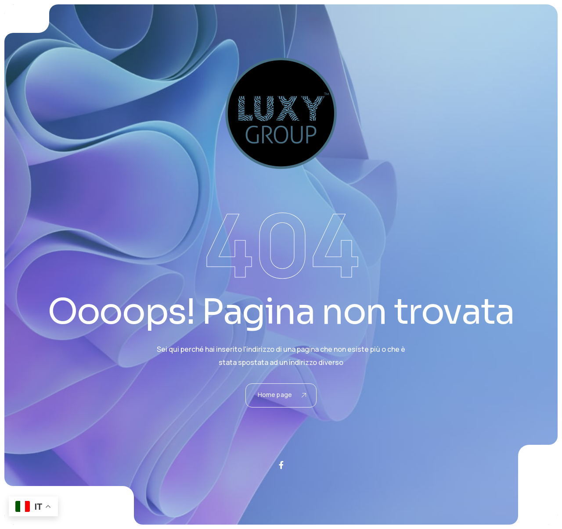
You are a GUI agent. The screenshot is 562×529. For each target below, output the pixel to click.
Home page (282, 394)
